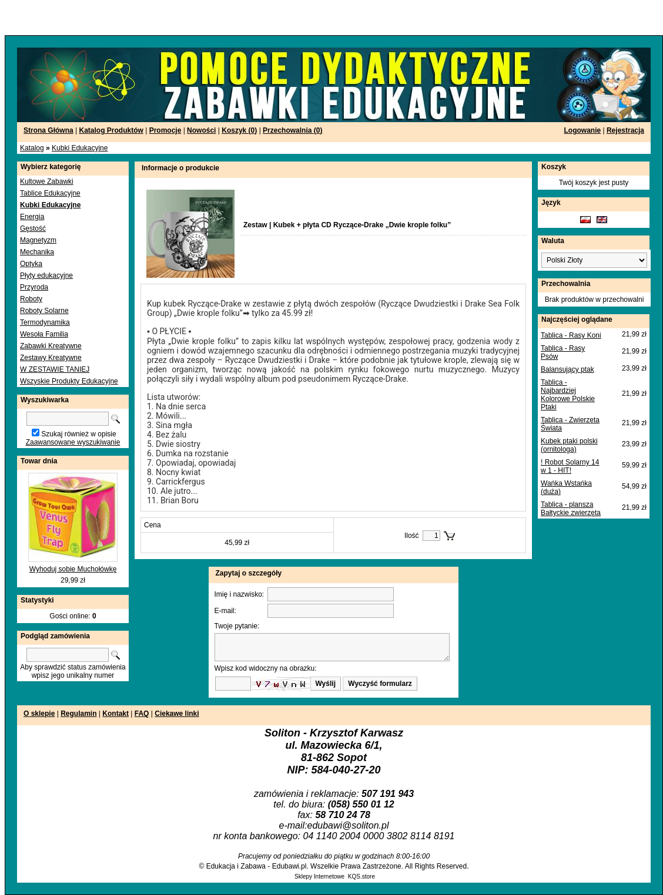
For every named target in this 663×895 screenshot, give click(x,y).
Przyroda (34, 287)
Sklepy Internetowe (319, 876)
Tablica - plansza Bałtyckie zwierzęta (571, 508)
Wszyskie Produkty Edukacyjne (69, 381)
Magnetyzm (38, 240)
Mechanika (37, 252)
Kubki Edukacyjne (80, 148)
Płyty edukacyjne (46, 275)
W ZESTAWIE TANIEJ (54, 369)
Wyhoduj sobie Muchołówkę (73, 569)
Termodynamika (45, 322)
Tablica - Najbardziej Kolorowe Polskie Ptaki (568, 394)
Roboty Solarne (44, 311)
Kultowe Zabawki (46, 181)
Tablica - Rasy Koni (571, 335)
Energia (32, 217)
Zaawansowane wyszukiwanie (73, 442)
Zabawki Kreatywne (51, 346)
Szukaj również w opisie (78, 434)
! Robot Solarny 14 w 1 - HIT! (570, 466)
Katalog (32, 148)
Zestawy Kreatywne (51, 358)
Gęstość (33, 228)
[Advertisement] (142, 17)
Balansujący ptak (567, 369)
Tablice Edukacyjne (50, 193)
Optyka (31, 264)
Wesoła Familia (44, 334)
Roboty (31, 299)
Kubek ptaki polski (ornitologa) (569, 445)
